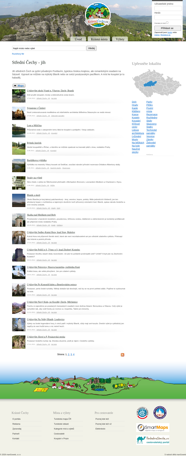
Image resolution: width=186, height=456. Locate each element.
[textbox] (49, 48)
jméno (156, 35)
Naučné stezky (55, 168)
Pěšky (52, 185)
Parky (149, 102)
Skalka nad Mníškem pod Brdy (41, 215)
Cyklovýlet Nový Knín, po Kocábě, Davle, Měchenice (52, 302)
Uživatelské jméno (163, 3)
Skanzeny (151, 124)
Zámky (149, 139)
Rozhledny (151, 117)
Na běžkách (138, 142)
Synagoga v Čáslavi (36, 108)
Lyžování (136, 136)
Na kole (54, 98)
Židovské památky (57, 116)
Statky (149, 127)
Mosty (135, 139)
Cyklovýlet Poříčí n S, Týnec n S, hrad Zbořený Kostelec (53, 249)
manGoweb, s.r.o (13, 455)
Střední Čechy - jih (43, 98)
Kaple (53, 225)
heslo (170, 32)
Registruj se (165, 35)
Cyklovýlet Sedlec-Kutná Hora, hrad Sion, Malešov (51, 232)
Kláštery (60, 225)
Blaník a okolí (33, 195)
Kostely (136, 117)
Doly (58, 208)
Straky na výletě (34, 177)
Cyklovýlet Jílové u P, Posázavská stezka (46, 337)
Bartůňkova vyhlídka (37, 160)
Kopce (135, 114)
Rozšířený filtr (18, 54)
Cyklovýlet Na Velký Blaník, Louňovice (46, 319)
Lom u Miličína (34, 125)
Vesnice (150, 136)
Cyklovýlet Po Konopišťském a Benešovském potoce (52, 284)
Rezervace (66, 168)
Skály (149, 120)
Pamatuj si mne (160, 23)
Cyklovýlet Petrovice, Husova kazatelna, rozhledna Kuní (53, 267)
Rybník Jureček (34, 143)
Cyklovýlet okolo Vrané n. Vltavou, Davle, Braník (50, 90)
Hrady (53, 208)
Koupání (54, 133)
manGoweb (181, 455)
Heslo (157, 12)
